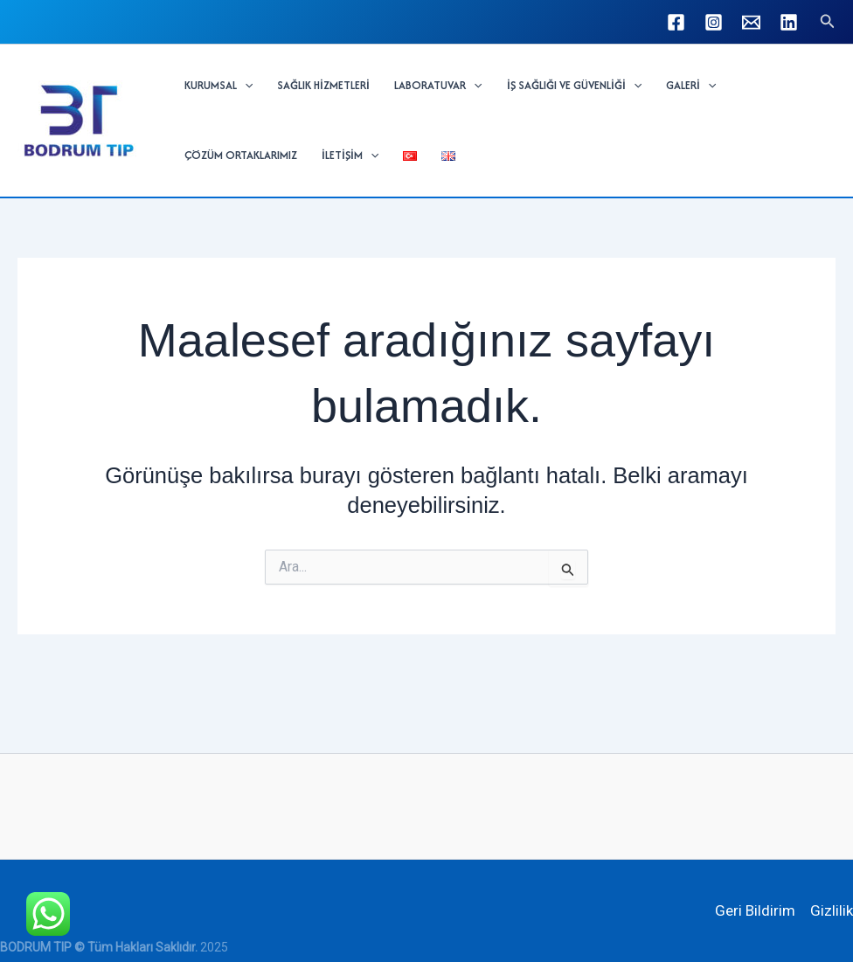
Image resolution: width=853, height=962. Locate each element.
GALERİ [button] (691, 86)
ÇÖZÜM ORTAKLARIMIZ (240, 155)
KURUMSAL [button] (218, 86)
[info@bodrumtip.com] (751, 22)
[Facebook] (676, 22)
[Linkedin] (788, 22)
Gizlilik (831, 910)
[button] (828, 21)
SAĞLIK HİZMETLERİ (323, 85)
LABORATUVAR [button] (438, 86)
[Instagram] (713, 22)
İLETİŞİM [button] (350, 155)
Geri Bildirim (755, 910)
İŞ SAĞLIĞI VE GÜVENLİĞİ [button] (574, 86)
